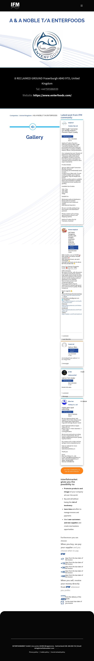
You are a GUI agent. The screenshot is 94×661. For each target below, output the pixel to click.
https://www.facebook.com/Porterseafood (72, 310)
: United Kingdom (25, 115)
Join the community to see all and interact (72, 470)
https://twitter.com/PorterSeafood (72, 314)
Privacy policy (33, 652)
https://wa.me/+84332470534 (71, 295)
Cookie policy (44, 652)
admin (57, 648)
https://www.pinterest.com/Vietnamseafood (71, 306)
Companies (14, 115)
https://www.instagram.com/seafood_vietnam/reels (72, 301)
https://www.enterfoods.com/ (52, 95)
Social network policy (58, 652)
